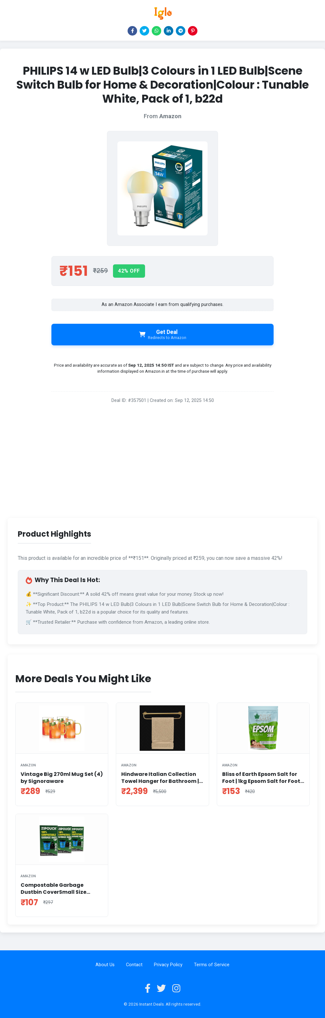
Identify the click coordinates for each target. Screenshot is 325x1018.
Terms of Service (211, 964)
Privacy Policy (168, 964)
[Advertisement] (162, 463)
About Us (105, 964)
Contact (134, 964)
